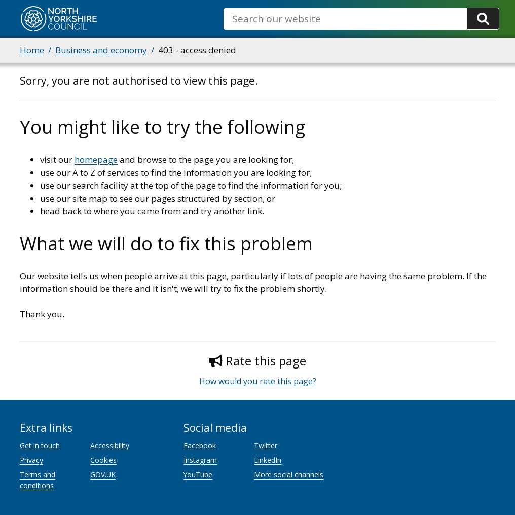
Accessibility (109, 445)
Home (32, 50)
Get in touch (40, 445)
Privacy (31, 460)
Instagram (200, 460)
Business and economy (101, 50)
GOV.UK (103, 475)
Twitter (265, 445)
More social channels (288, 475)
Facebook (199, 445)
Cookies (103, 460)
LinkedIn (267, 460)
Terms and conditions (37, 480)
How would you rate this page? (257, 381)
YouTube (197, 475)
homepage (96, 159)
